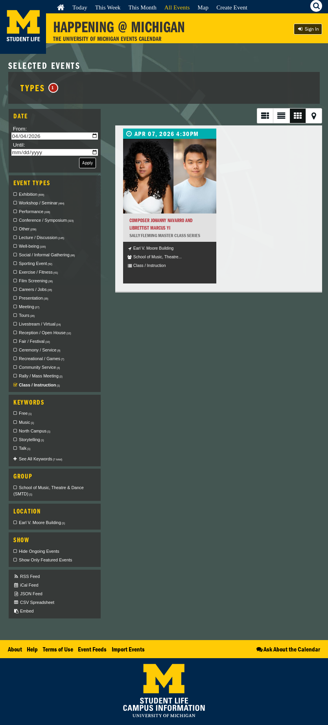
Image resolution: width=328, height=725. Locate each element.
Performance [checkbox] (34, 211)
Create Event (231, 7)
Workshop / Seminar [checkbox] (41, 203)
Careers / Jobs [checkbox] (35, 289)
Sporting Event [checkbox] (35, 263)
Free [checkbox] (25, 413)
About (15, 649)
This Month (142, 7)
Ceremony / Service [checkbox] (39, 350)
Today (79, 7)
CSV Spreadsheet (33, 602)
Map (202, 7)
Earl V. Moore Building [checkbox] (42, 522)
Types (39, 88)
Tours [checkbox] (27, 315)
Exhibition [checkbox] (31, 194)
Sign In (308, 29)
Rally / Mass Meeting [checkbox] (41, 376)
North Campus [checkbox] (34, 431)
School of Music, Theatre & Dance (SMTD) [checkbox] (48, 490)
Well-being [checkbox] (32, 246)
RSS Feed (26, 576)
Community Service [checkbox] (39, 367)
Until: (19, 145)
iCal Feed (26, 585)
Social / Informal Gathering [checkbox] (47, 254)
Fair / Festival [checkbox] (34, 341)
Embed (23, 611)
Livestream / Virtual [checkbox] (40, 324)
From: (20, 129)
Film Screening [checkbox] (36, 280)
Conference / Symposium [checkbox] (46, 220)
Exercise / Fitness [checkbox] (38, 272)
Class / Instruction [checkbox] (39, 385)
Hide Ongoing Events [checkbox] (39, 551)
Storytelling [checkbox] (31, 439)
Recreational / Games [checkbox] (41, 358)
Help (32, 649)
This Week (108, 7)
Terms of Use (58, 649)
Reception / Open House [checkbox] (45, 332)
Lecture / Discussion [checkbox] (41, 237)
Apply (87, 163)
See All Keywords (40, 458)
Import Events (128, 649)
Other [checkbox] (27, 228)
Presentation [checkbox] (33, 298)
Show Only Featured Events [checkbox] (45, 560)
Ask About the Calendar (287, 649)
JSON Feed (27, 593)
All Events (177, 7)
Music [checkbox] (26, 422)
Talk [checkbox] (24, 448)
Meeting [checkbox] (29, 306)
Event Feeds (92, 649)
